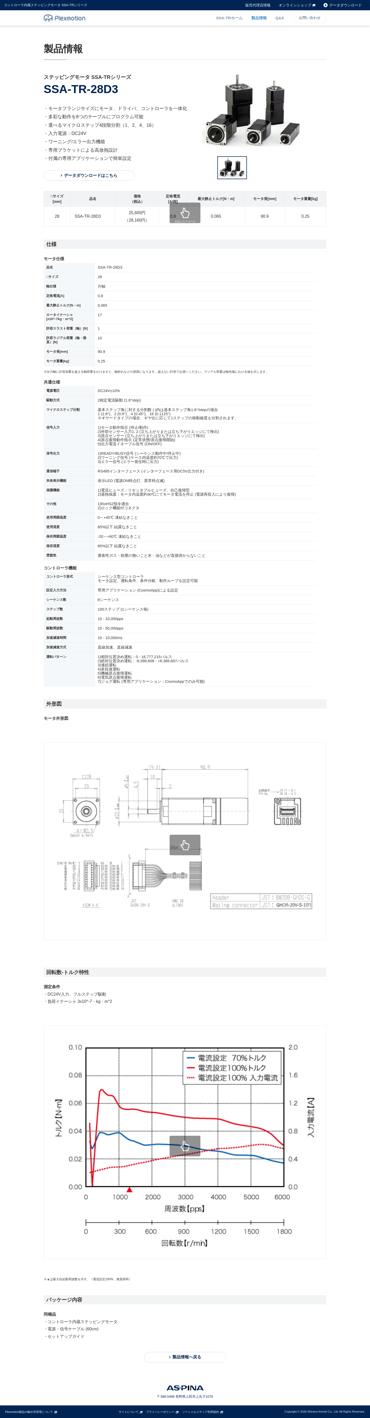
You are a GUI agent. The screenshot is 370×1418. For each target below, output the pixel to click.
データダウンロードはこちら (89, 175)
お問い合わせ (309, 18)
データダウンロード (345, 5)
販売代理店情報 (258, 5)
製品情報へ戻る (186, 1357)
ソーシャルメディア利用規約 (200, 1411)
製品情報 (259, 18)
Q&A (280, 18)
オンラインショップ (295, 5)
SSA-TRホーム (230, 18)
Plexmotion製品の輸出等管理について (29, 1411)
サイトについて (128, 1411)
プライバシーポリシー (160, 1411)
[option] (264, 111)
